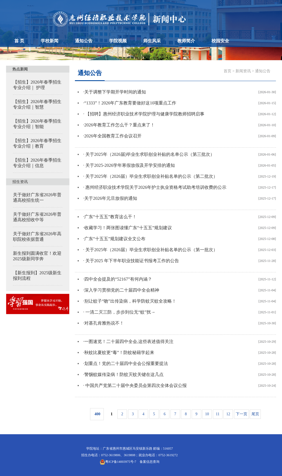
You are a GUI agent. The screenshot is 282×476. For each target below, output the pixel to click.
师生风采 (152, 40)
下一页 (241, 414)
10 (207, 414)
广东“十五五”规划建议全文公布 (114, 238)
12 (228, 414)
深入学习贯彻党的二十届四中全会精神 (121, 290)
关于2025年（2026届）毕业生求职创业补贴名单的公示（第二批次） (151, 176)
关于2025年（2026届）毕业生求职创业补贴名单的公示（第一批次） (151, 249)
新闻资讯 (243, 71)
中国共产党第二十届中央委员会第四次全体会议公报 (135, 385)
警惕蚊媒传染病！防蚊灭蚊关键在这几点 (124, 374)
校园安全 (220, 40)
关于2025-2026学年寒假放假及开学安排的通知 (129, 165)
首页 (227, 71)
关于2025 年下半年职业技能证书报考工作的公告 (131, 260)
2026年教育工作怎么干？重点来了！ (119, 125)
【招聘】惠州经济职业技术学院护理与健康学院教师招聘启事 (144, 114)
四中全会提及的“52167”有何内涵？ (118, 279)
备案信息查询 (148, 462)
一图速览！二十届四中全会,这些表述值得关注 (128, 341)
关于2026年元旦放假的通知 (111, 198)
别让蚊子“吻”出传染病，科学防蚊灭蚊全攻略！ (130, 301)
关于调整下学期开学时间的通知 (115, 92)
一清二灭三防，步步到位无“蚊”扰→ (119, 312)
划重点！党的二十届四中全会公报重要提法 (126, 363)
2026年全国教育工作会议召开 (113, 136)
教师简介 (186, 40)
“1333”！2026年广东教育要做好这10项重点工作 (130, 103)
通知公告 (84, 40)
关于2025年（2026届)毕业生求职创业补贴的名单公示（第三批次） (149, 154)
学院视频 (118, 40)
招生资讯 (20, 182)
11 (217, 414)
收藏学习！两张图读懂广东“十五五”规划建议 (128, 227)
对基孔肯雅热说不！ (104, 323)
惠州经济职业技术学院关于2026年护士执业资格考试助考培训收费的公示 (155, 187)
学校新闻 (49, 40)
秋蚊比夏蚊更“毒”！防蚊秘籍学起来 (119, 352)
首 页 (19, 40)
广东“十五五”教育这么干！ (110, 216)
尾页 (255, 414)
